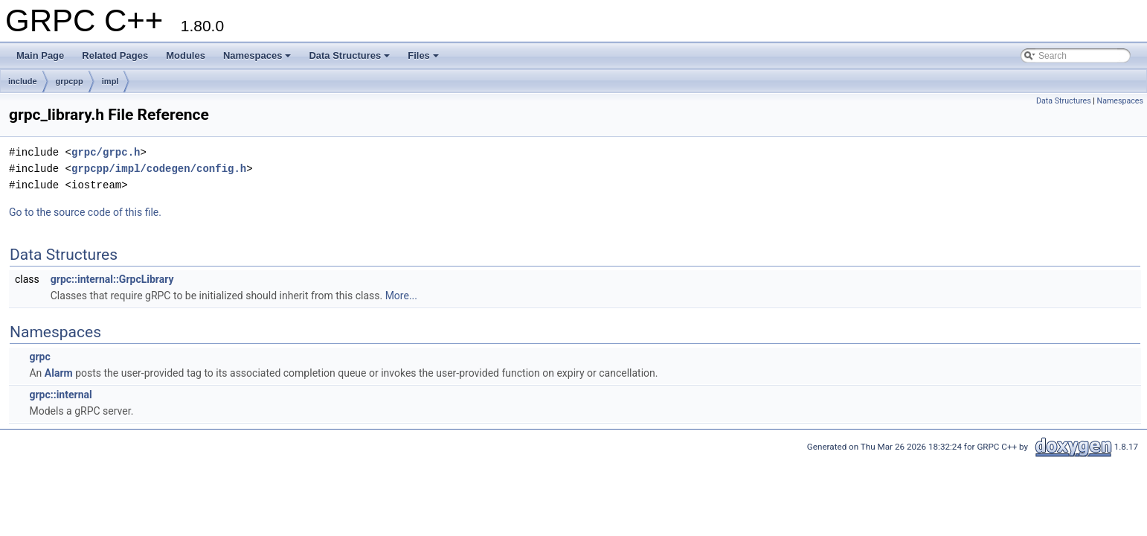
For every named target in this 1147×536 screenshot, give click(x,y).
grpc (39, 357)
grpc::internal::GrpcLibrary (112, 279)
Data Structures (349, 55)
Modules (185, 55)
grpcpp (69, 81)
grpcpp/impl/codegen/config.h (158, 169)
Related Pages (115, 55)
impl (110, 81)
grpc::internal (60, 395)
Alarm (59, 373)
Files (423, 55)
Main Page (40, 55)
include (22, 81)
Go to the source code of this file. (85, 212)
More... (401, 296)
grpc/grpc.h (105, 152)
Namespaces (257, 55)
